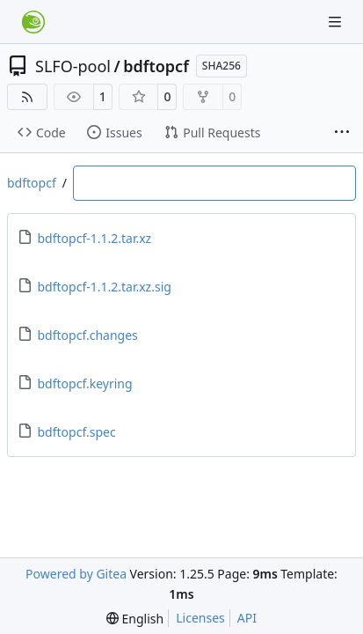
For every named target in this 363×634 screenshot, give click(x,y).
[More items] (342, 133)
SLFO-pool (73, 66)
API (247, 617)
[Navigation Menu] (336, 21)
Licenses (200, 617)
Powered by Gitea (76, 573)
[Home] (33, 22)
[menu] (134, 618)
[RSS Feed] (27, 97)
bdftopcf (156, 66)
